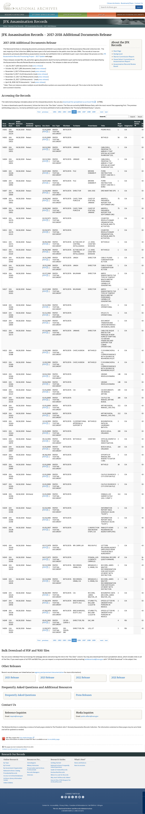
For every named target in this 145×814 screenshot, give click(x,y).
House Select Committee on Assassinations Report (124, 60)
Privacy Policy (64, 805)
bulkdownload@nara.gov (94, 659)
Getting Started (56, 763)
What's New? (79, 759)
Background (118, 54)
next (101, 112)
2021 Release (118, 677)
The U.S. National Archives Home (30, 6)
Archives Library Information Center (12, 779)
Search (139, 7)
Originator (128, 126)
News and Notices (80, 763)
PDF (44, 131)
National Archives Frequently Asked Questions (60, 766)
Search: (103, 116)
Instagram (69, 797)
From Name (92, 126)
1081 (54, 112)
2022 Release (83, 677)
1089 (93, 112)
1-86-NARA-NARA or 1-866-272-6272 (72, 811)
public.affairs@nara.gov (89, 716)
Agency (38, 126)
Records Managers (33, 772)
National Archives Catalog (11, 771)
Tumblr (72, 797)
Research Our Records (14, 15)
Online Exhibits (8, 783)
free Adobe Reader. (27, 738)
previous (45, 112)
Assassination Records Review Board (125, 65)
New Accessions (79, 765)
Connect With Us (72, 794)
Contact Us (139, 3)
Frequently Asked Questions (20, 695)
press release (37, 66)
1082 (59, 112)
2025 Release (12, 677)
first (39, 112)
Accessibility (54, 805)
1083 (64, 112)
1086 (79, 112)
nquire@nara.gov (16, 716)
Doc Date (46, 126)
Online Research (10, 759)
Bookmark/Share (127, 3)
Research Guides (58, 759)
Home (5, 26)
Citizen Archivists (113, 3)
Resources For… (34, 759)
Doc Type (56, 126)
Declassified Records (58, 772)
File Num (66, 126)
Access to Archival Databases (13, 776)
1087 (84, 112)
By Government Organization (12, 768)
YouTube (76, 797)
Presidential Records (10, 773)
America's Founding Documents (130, 15)
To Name (76, 126)
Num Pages (120, 124)
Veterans (30, 775)
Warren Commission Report (124, 56)
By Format (6, 765)
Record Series (137, 124)
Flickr (83, 797)
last (106, 112)
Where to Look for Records (59, 775)
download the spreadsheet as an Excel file (78, 102)
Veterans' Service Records (43, 15)
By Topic (6, 763)
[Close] (142, 793)
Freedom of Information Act (79, 805)
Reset (140, 117)
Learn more (125, 810)
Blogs (79, 797)
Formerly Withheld (29, 124)
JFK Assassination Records (33, 26)
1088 (89, 112)
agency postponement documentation (49, 672)
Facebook (62, 797)
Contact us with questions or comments (14, 749)
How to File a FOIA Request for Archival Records (61, 781)
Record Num (11, 124)
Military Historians (33, 765)
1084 (69, 112)
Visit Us (101, 15)
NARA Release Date (19, 124)
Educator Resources (72, 15)
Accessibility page (54, 739)
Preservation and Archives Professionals (35, 769)
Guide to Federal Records (59, 770)
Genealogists (31, 763)
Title (103, 126)
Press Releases (84, 695)
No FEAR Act (92, 805)
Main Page (117, 51)
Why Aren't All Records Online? (60, 777)
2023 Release (47, 677)
